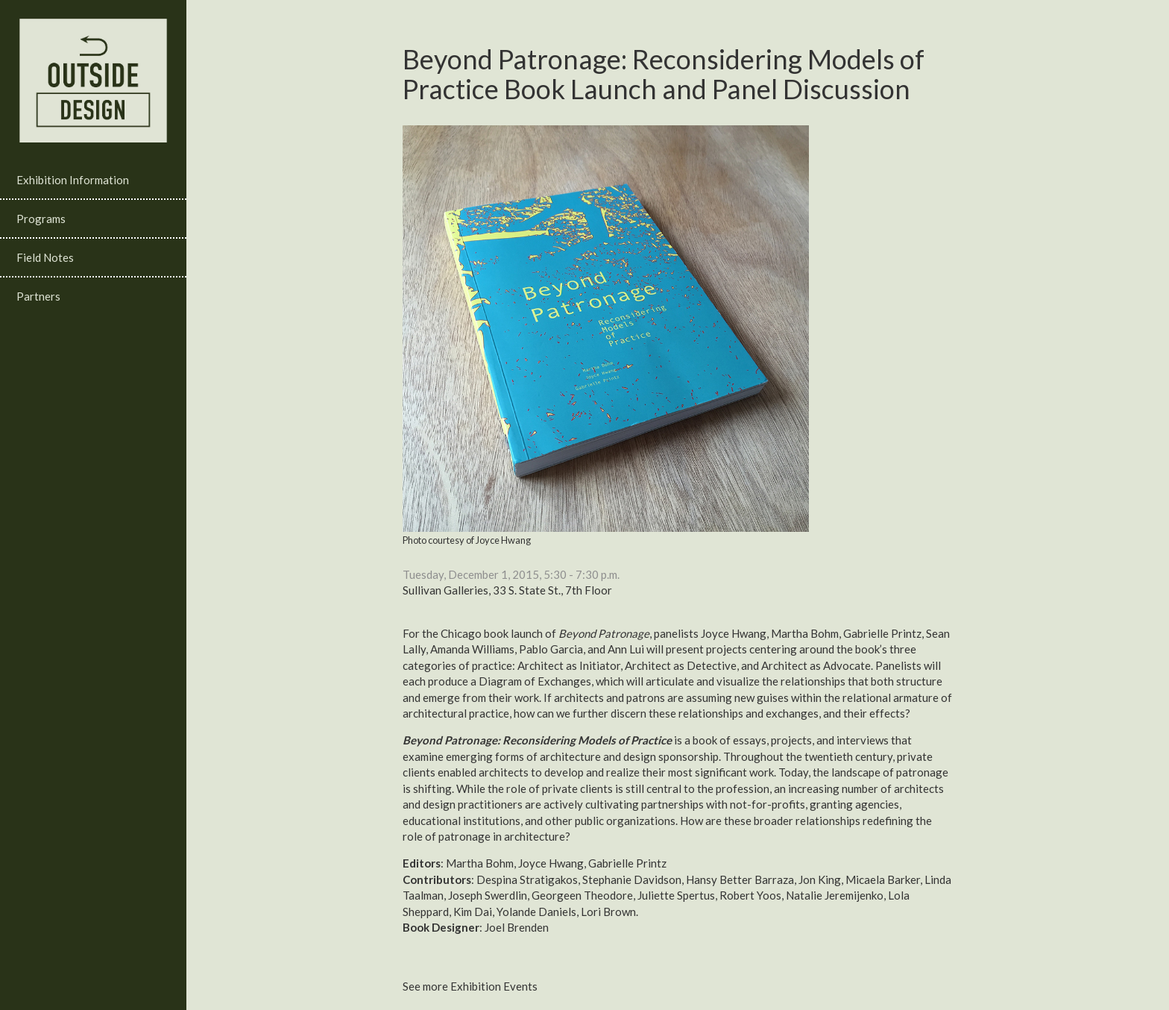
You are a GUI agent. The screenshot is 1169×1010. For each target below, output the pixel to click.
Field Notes (45, 257)
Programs (41, 218)
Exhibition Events (494, 986)
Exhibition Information (72, 179)
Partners (38, 296)
